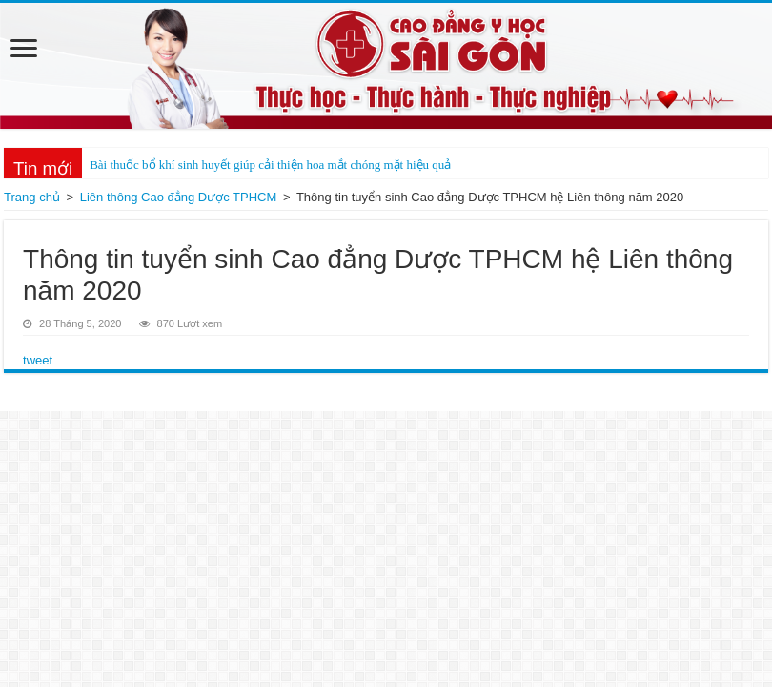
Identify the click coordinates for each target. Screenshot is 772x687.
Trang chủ (32, 197)
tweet (37, 360)
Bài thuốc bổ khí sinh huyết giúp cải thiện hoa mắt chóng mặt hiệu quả (270, 164)
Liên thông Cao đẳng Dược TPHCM (178, 197)
